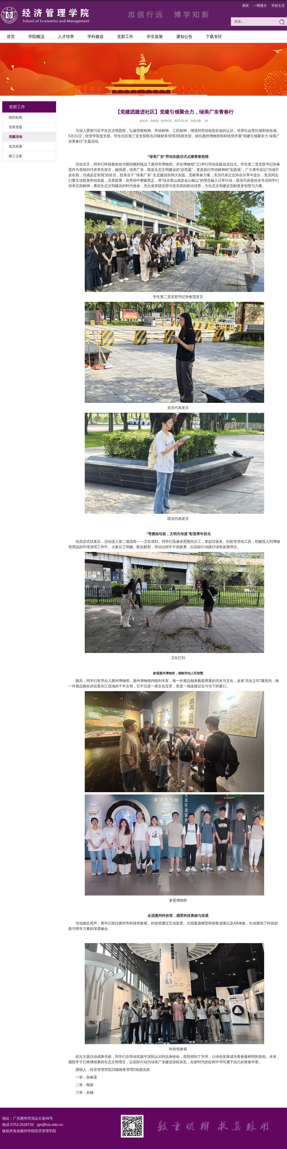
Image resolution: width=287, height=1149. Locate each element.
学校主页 (278, 5)
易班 (245, 5)
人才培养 (66, 36)
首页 (11, 36)
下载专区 (214, 36)
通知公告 (184, 36)
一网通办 (260, 5)
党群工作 (125, 36)
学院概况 (36, 36)
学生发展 (155, 36)
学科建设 (95, 36)
